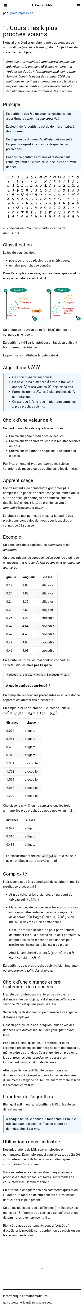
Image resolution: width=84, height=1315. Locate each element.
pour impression (21, 13)
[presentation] (31, 114)
